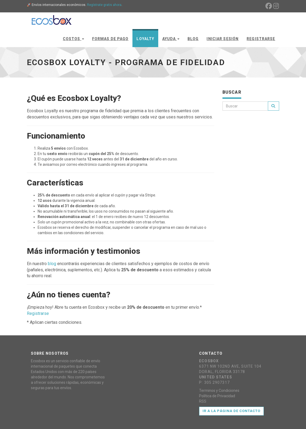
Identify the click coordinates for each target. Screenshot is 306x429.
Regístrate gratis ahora (104, 5)
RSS (202, 401)
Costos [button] (73, 39)
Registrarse (261, 39)
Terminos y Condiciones (219, 390)
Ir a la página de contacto (231, 411)
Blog (193, 39)
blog (52, 263)
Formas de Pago (110, 39)
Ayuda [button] (170, 39)
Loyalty (145, 39)
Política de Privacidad (217, 396)
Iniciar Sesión (223, 39)
